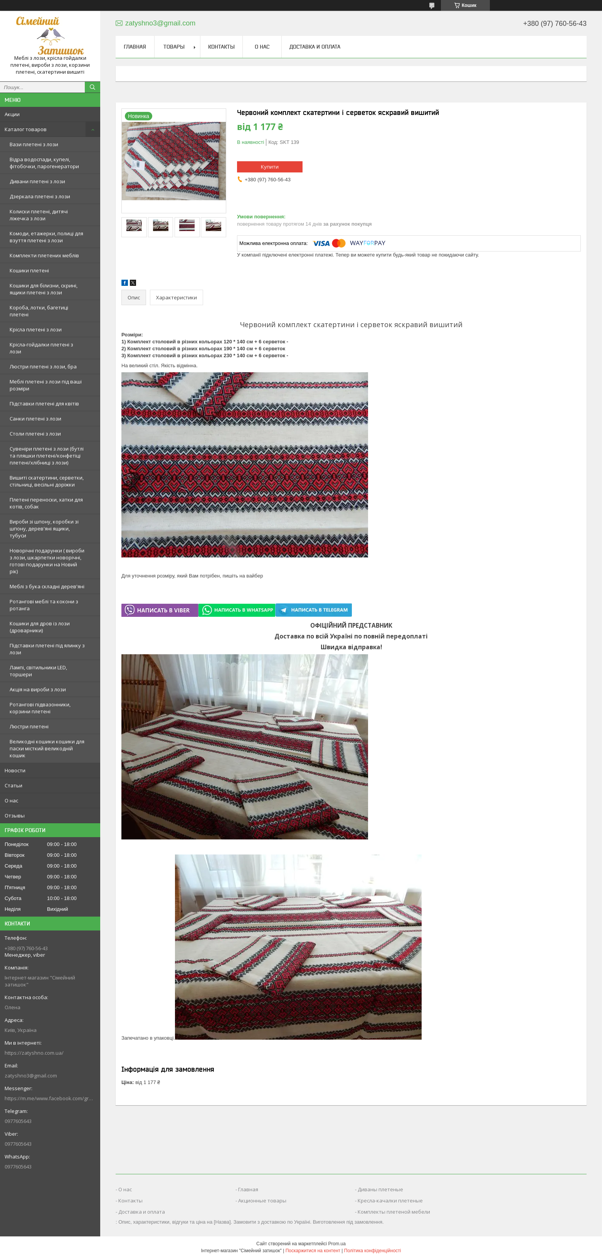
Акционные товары (262, 1200)
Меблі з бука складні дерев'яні (47, 586)
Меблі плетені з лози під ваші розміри (46, 385)
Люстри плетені (29, 726)
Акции (12, 114)
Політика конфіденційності (372, 1250)
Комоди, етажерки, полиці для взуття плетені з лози (46, 237)
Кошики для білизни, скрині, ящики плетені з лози (43, 289)
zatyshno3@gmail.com (31, 1075)
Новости (15, 770)
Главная (135, 47)
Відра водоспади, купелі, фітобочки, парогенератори (44, 163)
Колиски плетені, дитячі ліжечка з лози (39, 215)
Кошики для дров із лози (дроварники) (40, 627)
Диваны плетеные (380, 1189)
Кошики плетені (29, 270)
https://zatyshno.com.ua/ (34, 1052)
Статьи (13, 785)
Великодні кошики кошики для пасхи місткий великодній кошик (47, 748)
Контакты (221, 47)
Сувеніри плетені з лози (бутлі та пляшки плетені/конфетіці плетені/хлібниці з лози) (47, 455)
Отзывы (15, 815)
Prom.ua (337, 1243)
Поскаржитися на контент (313, 1250)
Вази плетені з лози (34, 144)
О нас (11, 800)
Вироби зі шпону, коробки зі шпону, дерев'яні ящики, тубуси (44, 528)
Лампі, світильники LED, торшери (38, 671)
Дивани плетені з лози (37, 181)
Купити (270, 166)
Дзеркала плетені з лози (40, 196)
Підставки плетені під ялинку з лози (47, 649)
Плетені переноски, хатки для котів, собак (46, 503)
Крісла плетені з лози (36, 329)
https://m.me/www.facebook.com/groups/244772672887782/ (50, 1098)
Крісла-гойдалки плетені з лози (41, 348)
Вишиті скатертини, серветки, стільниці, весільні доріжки (47, 481)
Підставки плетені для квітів (44, 403)
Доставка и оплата (314, 47)
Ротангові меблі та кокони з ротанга (44, 605)
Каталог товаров (26, 129)
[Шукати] (92, 87)
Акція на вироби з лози (38, 689)
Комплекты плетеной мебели (394, 1211)
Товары (174, 47)
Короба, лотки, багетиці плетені (39, 311)
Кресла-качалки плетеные (390, 1200)
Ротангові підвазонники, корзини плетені (40, 708)
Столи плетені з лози (35, 433)
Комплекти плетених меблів (44, 255)
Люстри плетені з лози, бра (43, 366)
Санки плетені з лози (35, 418)
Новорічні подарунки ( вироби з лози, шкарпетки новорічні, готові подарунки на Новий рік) (47, 561)
